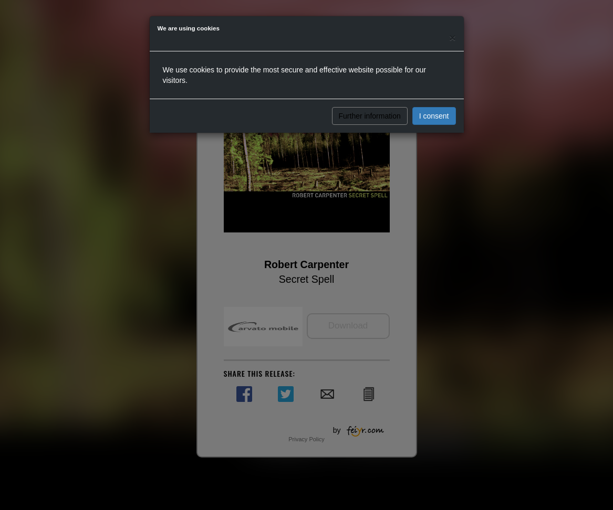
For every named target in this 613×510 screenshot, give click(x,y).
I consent (434, 116)
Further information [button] (370, 116)
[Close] (452, 37)
